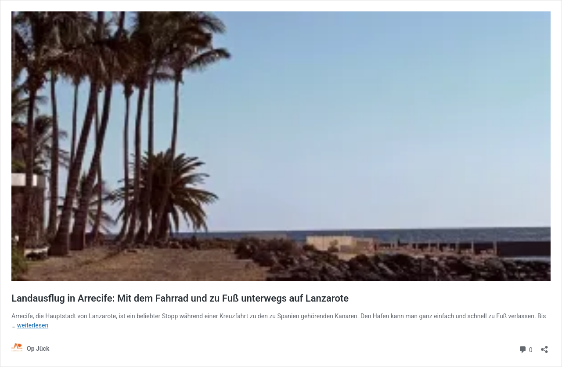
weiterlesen (32, 325)
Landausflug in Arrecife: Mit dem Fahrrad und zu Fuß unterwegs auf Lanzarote (180, 298)
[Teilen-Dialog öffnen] (544, 346)
